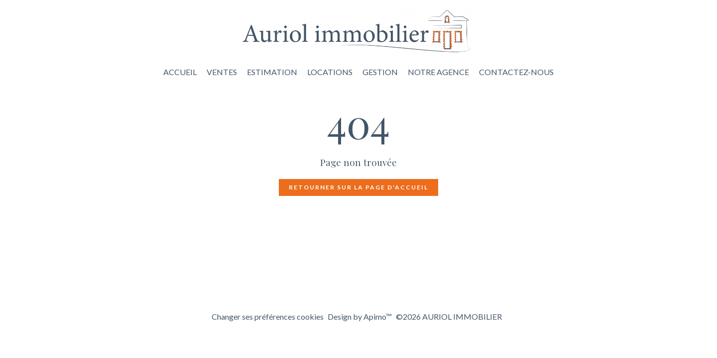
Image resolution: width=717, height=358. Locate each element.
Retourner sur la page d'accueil (358, 187)
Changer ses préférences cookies (268, 316)
